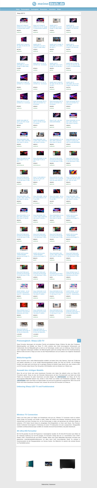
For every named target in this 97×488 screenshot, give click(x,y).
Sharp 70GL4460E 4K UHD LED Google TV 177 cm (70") (23, 160)
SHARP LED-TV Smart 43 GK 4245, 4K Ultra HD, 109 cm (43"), (23, 46)
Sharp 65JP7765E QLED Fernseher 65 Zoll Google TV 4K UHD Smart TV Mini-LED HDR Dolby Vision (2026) (56, 161)
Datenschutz (45, 484)
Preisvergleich (25, 9)
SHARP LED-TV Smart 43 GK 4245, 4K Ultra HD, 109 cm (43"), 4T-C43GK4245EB (73, 65)
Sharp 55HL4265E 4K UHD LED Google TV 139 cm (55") (39, 160)
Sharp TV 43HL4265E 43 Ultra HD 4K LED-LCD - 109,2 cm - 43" (39, 179)
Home (17, 9)
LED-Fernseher (62, 377)
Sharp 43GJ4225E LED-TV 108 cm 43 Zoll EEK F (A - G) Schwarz (39, 103)
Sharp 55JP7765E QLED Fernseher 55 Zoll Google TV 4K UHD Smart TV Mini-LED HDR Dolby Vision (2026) (23, 180)
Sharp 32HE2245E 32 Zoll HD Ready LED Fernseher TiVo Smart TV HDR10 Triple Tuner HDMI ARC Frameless (39, 294)
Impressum (52, 484)
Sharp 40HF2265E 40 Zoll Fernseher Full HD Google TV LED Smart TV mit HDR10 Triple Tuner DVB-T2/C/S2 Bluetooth (56, 294)
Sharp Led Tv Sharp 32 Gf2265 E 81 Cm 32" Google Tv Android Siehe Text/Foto (40, 27)
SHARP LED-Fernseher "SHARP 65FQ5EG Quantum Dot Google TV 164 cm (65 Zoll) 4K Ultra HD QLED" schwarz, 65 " (72, 237)
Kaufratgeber (35, 9)
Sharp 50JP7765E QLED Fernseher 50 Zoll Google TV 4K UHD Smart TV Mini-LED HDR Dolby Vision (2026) (73, 161)
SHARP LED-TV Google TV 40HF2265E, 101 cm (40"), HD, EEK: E (56, 46)
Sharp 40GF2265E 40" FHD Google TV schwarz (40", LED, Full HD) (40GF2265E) (73, 141)
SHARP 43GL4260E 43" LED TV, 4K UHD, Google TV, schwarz (23, 122)
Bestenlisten (43, 9)
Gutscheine (52, 9)
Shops (59, 9)
